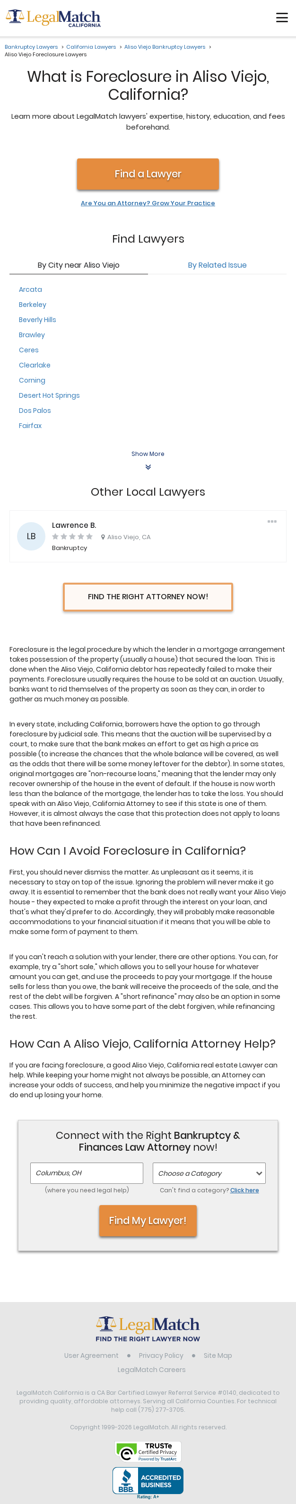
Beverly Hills (37, 319)
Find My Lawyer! (148, 1220)
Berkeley (32, 304)
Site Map (218, 1355)
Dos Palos (35, 410)
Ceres (29, 350)
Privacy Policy (161, 1355)
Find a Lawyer (148, 174)
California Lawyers (91, 47)
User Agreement (91, 1355)
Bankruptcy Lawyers (31, 47)
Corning (32, 380)
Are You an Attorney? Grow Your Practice (148, 203)
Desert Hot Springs (49, 395)
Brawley (32, 335)
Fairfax (30, 425)
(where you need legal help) (87, 1190)
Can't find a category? (209, 1190)
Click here (244, 1190)
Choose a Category (189, 1173)
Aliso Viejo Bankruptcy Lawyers (164, 47)
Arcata (30, 289)
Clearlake (35, 365)
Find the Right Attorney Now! (148, 596)
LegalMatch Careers (152, 1369)
